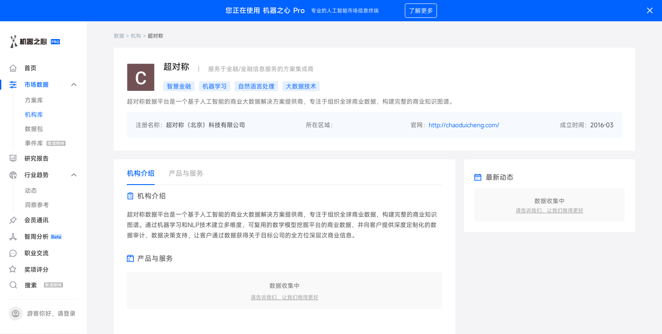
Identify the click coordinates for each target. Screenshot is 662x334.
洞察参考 (37, 205)
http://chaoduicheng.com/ (464, 125)
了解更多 (421, 11)
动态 (31, 190)
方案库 (34, 100)
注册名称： (151, 125)
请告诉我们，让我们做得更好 (284, 297)
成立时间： (575, 125)
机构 (136, 35)
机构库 (34, 114)
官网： (419, 125)
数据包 (34, 129)
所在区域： (321, 125)
